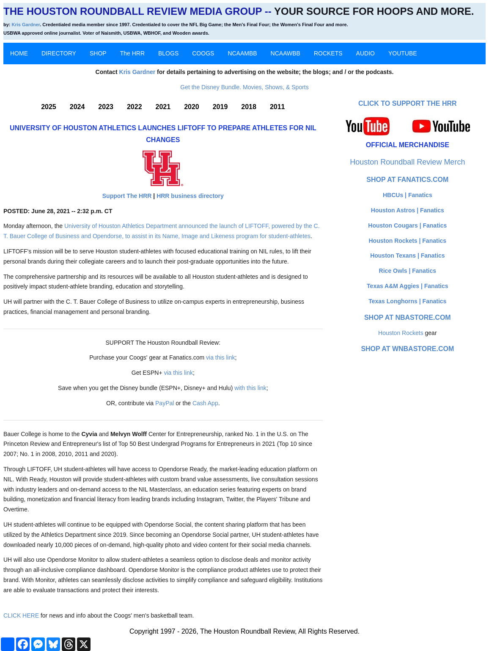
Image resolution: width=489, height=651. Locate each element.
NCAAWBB (285, 53)
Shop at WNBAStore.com (407, 348)
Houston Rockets (400, 333)
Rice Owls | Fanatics (407, 270)
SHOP (98, 53)
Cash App (205, 403)
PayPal (164, 403)
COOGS (203, 53)
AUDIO (365, 53)
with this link (250, 388)
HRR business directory (190, 195)
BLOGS (168, 53)
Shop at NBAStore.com (407, 317)
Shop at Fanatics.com (407, 179)
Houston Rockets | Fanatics (408, 240)
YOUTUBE (402, 53)
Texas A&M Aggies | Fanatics (407, 286)
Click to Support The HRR (407, 103)
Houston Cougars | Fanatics (407, 225)
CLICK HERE (21, 615)
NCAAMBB (242, 53)
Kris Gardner (26, 24)
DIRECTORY (58, 53)
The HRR (132, 53)
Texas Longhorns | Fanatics (407, 301)
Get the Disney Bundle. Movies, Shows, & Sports (244, 87)
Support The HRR (127, 195)
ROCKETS (328, 53)
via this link (220, 357)
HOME (19, 53)
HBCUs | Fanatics (407, 195)
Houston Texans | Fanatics (407, 255)
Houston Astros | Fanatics (407, 210)
